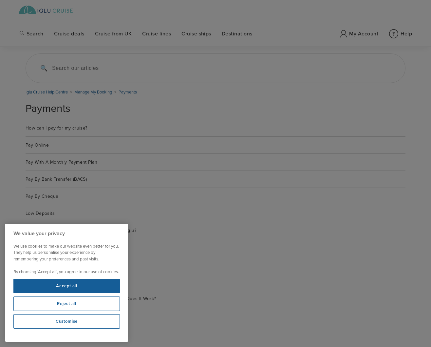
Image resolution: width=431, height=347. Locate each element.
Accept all (66, 286)
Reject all (66, 303)
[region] (66, 283)
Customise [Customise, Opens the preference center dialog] (67, 321)
